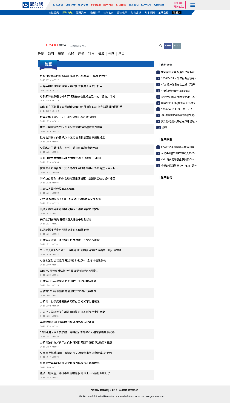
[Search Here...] (115, 46)
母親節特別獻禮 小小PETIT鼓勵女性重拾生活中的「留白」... (195, 165)
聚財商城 (67, 12)
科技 (91, 53)
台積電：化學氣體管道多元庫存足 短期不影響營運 (70, 301)
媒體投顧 (159, 5)
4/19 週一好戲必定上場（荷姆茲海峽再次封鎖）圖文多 (191, 84)
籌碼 (164, 127)
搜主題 (168, 45)
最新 (41, 53)
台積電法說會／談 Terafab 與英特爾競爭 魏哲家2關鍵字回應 (76, 342)
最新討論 (58, 5)
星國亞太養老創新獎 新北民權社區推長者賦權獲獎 (70, 363)
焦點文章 (83, 5)
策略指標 (163, 12)
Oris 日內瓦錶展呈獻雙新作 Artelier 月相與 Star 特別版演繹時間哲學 (81, 107)
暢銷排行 (95, 12)
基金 (121, 53)
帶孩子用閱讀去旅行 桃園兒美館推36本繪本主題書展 (71, 127)
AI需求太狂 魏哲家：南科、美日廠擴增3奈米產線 (69, 148)
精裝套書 (109, 12)
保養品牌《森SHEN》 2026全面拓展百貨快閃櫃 (68, 117)
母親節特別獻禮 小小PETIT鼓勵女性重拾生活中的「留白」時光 (77, 96)
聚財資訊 (120, 396)
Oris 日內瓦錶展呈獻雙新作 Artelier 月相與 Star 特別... (191, 159)
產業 (81, 53)
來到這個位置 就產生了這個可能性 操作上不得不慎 (189, 72)
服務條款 (104, 390)
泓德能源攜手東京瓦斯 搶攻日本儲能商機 (64, 230)
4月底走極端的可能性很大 (175, 90)
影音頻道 (136, 12)
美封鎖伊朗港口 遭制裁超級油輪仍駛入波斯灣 (67, 322)
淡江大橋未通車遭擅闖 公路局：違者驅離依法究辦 (70, 209)
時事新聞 (150, 12)
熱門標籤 (96, 5)
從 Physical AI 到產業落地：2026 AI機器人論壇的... (189, 97)
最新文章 (71, 5)
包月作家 (121, 5)
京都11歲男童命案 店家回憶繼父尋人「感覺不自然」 (71, 158)
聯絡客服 (123, 390)
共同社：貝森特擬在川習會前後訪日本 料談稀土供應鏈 (72, 312)
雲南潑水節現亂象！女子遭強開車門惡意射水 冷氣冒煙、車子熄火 (79, 168)
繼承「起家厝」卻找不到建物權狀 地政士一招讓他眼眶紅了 (75, 373)
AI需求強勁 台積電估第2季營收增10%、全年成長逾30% (73, 260)
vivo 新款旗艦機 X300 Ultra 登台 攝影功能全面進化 (70, 199)
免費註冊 (179, 3)
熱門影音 (166, 177)
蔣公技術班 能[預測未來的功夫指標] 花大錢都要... (189, 103)
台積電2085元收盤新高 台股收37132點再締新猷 (68, 281)
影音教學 (122, 12)
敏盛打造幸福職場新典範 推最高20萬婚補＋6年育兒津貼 (73, 76)
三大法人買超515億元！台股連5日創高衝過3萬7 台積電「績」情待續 (80, 250)
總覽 (61, 53)
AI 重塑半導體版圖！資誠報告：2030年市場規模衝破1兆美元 (76, 353)
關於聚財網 (133, 390)
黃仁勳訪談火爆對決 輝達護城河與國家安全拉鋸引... (190, 121)
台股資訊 (54, 12)
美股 (101, 53)
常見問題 (113, 390)
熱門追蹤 (146, 5)
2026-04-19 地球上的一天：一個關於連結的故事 (188, 109)
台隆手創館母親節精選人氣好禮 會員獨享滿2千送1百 (71, 86)
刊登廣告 (95, 390)
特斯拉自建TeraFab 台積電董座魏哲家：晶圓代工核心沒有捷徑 (77, 178)
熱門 (51, 53)
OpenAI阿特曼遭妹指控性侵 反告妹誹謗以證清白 (69, 271)
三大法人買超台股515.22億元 (57, 189)
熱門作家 (108, 5)
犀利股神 (134, 5)
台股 (71, 53)
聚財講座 (81, 12)
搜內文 (177, 45)
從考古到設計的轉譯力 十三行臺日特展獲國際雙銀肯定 (72, 137)
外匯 (111, 53)
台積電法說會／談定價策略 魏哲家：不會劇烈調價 (70, 240)
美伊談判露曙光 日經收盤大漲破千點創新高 (66, 219)
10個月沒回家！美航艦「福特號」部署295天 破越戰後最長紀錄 (77, 332)
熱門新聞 (166, 139)
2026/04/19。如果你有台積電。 (179, 78)
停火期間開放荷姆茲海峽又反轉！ (180, 115)
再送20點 (178, 6)
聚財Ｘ (177, 12)
